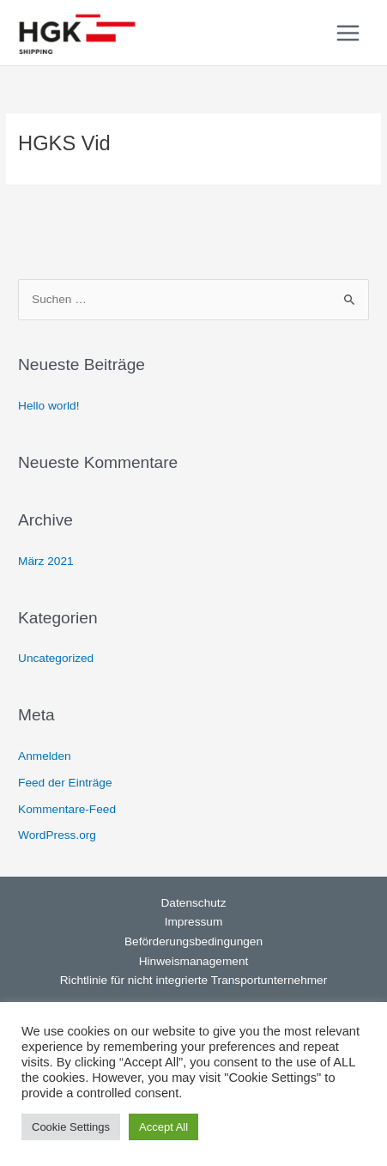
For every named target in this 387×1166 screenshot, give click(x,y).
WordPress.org (57, 835)
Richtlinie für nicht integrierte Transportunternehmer (194, 980)
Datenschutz (194, 902)
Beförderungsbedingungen (193, 941)
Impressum (194, 921)
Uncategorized (56, 658)
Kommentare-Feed (67, 809)
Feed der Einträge (65, 782)
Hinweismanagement (194, 961)
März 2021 (46, 561)
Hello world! (48, 405)
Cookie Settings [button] (71, 1126)
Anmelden (44, 756)
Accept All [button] (163, 1126)
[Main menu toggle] (348, 32)
